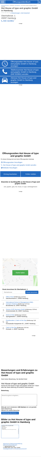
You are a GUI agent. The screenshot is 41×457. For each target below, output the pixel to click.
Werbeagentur (17, 5)
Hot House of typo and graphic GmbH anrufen (19, 165)
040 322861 (8, 21)
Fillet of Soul (10, 297)
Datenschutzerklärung (16, 443)
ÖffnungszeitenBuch (21, 2)
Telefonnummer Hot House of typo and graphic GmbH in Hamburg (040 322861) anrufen (25, 72)
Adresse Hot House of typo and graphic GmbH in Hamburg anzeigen (23, 80)
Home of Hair (10, 315)
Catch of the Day (11, 327)
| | (15, 13)
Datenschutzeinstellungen (10, 445)
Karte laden (20, 273)
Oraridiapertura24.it (8, 448)
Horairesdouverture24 (21, 448)
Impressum (6, 443)
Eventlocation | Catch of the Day (16, 320)
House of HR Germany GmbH (15, 309)
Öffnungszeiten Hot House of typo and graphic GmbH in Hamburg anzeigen (24, 64)
